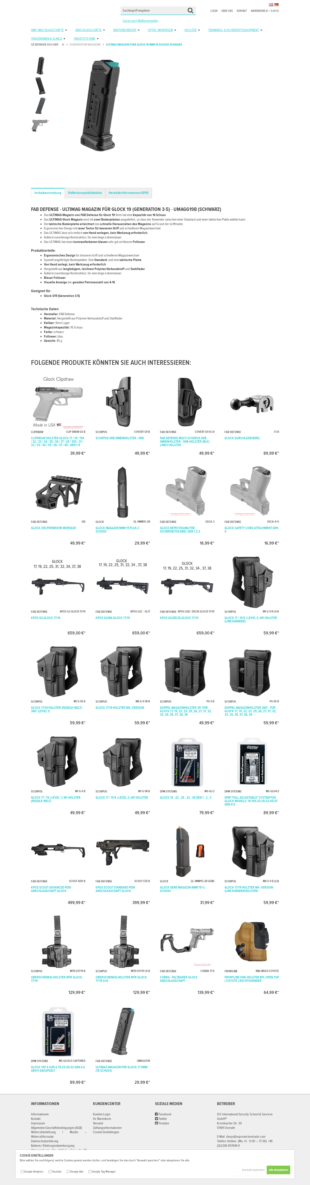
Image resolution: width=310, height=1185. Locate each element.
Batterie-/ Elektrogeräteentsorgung (52, 1146)
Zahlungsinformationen (107, 1128)
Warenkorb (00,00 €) (265, 11)
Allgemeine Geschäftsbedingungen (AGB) (56, 1128)
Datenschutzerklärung (44, 1141)
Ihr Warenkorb (102, 1119)
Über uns (227, 11)
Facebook (163, 1114)
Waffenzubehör (124, 30)
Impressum (38, 1123)
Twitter (161, 1119)
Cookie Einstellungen (106, 1132)
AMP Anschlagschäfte (47, 30)
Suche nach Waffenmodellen (140, 21)
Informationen (40, 1114)
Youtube (162, 1123)
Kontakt (242, 11)
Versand (98, 1123)
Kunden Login (101, 1114)
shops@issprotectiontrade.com (245, 1137)
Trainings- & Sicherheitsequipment (233, 30)
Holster (190, 30)
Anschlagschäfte (88, 30)
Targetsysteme (84, 39)
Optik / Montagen (160, 30)
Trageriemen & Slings (46, 39)
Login (213, 11)
